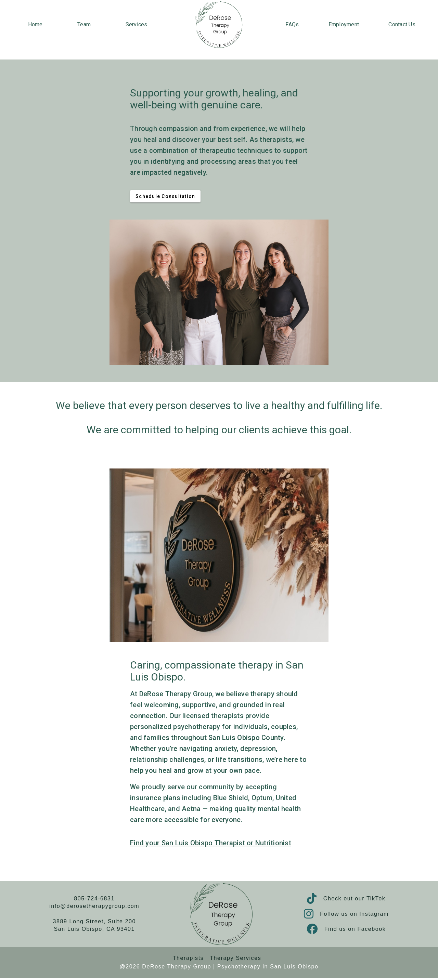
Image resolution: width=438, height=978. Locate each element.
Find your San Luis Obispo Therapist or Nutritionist (210, 843)
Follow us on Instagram (354, 914)
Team (84, 24)
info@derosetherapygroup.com (94, 906)
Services (136, 24)
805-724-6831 (94, 898)
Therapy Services (235, 958)
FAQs (292, 24)
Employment (343, 24)
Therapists (188, 958)
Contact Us (401, 24)
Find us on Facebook (355, 929)
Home (35, 24)
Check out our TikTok (354, 898)
